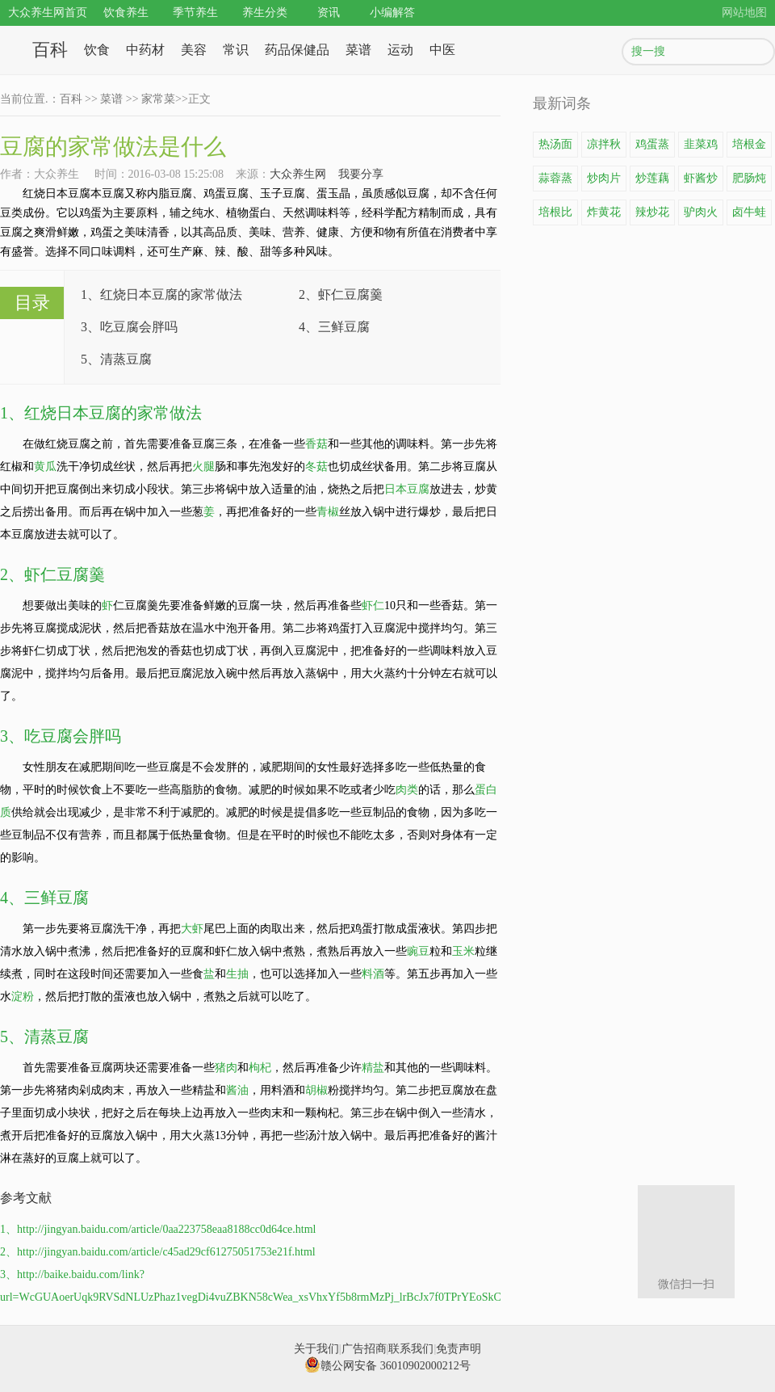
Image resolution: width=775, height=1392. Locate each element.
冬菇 (316, 466)
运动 (400, 50)
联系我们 (411, 1349)
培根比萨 (555, 215)
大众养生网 (298, 174)
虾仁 (373, 605)
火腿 (203, 466)
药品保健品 (297, 50)
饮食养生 (126, 12)
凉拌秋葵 (604, 148)
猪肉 (226, 1068)
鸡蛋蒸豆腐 (652, 148)
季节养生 (195, 12)
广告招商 (364, 1349)
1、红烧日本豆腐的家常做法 (161, 294)
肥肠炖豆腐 (749, 181)
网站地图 (744, 12)
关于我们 (316, 1349)
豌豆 (418, 951)
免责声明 (458, 1349)
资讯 (328, 12)
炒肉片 (604, 178)
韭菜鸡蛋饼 (701, 148)
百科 (50, 50)
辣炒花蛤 (652, 215)
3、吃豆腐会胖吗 (129, 327)
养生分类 (264, 12)
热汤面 (555, 144)
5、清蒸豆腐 (116, 359)
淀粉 (22, 996)
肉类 (407, 790)
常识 (236, 50)
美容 (194, 50)
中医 (442, 50)
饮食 (97, 50)
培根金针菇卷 (749, 148)
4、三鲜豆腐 (334, 327)
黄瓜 (45, 466)
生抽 (237, 974)
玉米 (463, 951)
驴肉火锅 (701, 215)
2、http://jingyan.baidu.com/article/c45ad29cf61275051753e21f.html (158, 1252)
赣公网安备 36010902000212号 (387, 1366)
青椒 (327, 512)
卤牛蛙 (749, 212)
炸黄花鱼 (604, 215)
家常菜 (158, 99)
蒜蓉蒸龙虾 (555, 181)
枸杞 (260, 1068)
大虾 (192, 929)
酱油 (237, 1090)
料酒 (373, 974)
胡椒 (316, 1090)
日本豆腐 (406, 489)
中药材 (145, 50)
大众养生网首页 (47, 12)
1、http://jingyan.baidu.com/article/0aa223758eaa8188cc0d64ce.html (158, 1229)
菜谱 (358, 50)
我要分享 (360, 174)
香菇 (316, 444)
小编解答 (392, 12)
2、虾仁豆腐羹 (341, 294)
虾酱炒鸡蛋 (701, 181)
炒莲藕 (652, 178)
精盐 (373, 1068)
